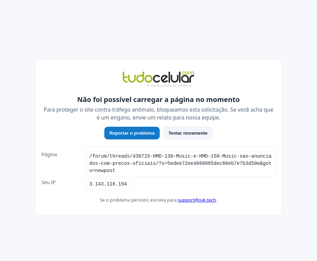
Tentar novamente (188, 133)
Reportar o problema (132, 133)
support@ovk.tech (197, 200)
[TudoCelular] (159, 79)
